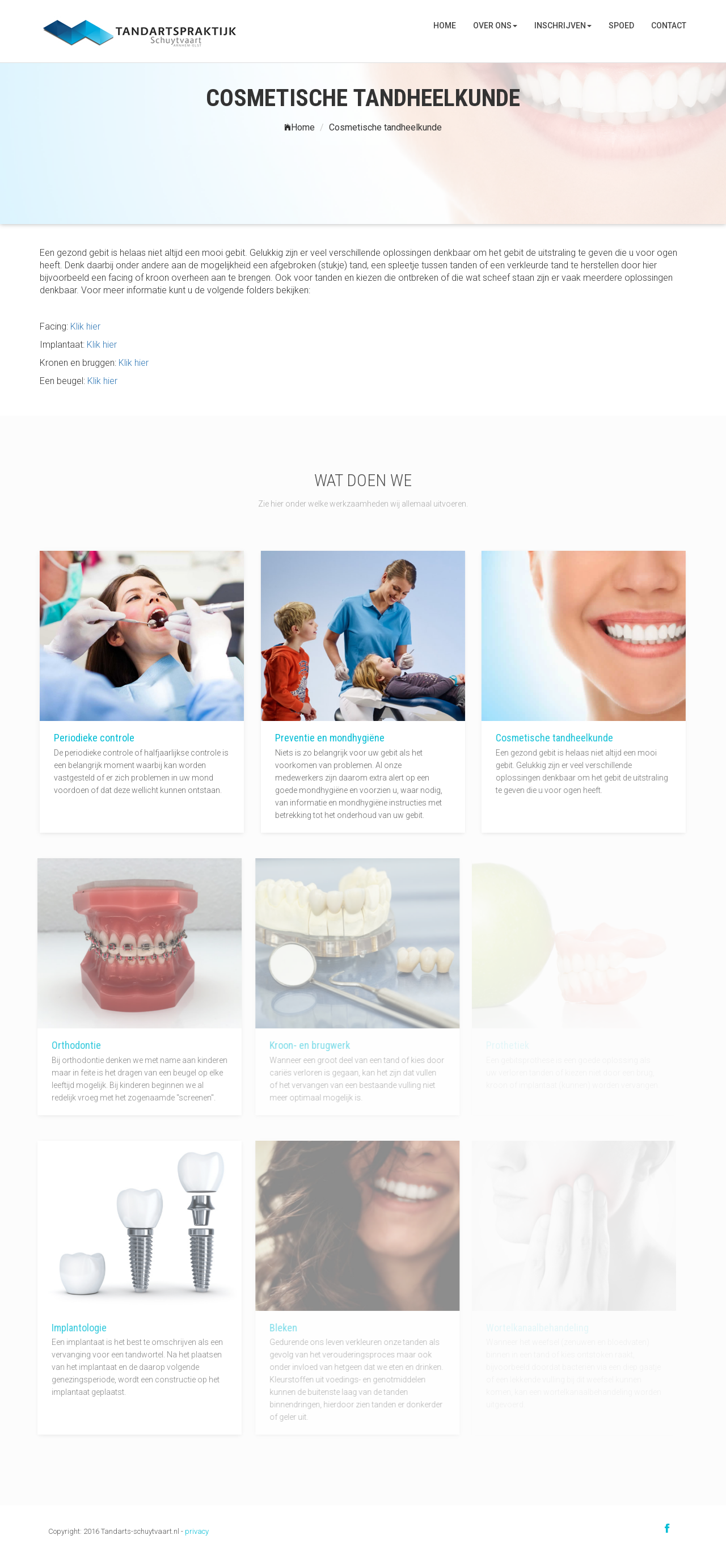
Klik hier (85, 326)
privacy (197, 1531)
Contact (668, 25)
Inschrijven (563, 25)
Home (444, 25)
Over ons (495, 25)
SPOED (621, 25)
